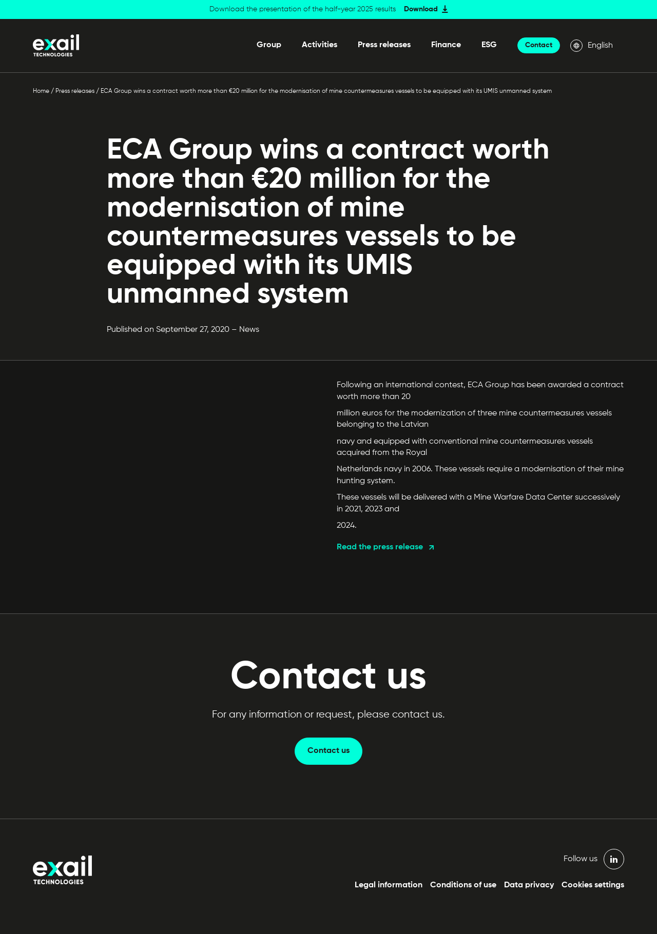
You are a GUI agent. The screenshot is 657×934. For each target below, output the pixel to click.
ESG (489, 45)
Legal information (388, 885)
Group (269, 45)
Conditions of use (463, 885)
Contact (538, 45)
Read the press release (380, 547)
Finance (446, 45)
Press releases (384, 45)
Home (41, 91)
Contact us (328, 751)
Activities (319, 45)
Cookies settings (593, 885)
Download (421, 9)
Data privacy (529, 885)
